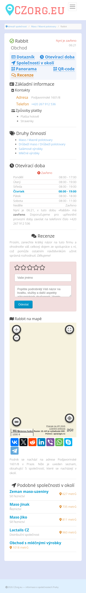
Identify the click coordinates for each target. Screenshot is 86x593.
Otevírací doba (57, 57)
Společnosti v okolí (32, 63)
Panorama (24, 68)
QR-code (64, 68)
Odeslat (23, 304)
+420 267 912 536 (43, 104)
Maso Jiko (18, 517)
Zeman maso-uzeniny (29, 491)
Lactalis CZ (19, 530)
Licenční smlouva (57, 429)
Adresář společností (17, 26)
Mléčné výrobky (29, 153)
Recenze (22, 75)
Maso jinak (20, 504)
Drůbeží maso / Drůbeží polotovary (42, 144)
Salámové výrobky (31, 149)
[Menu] (72, 6)
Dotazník (23, 57)
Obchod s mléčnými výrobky (35, 542)
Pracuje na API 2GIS (55, 426)
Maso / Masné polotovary (43, 26)
